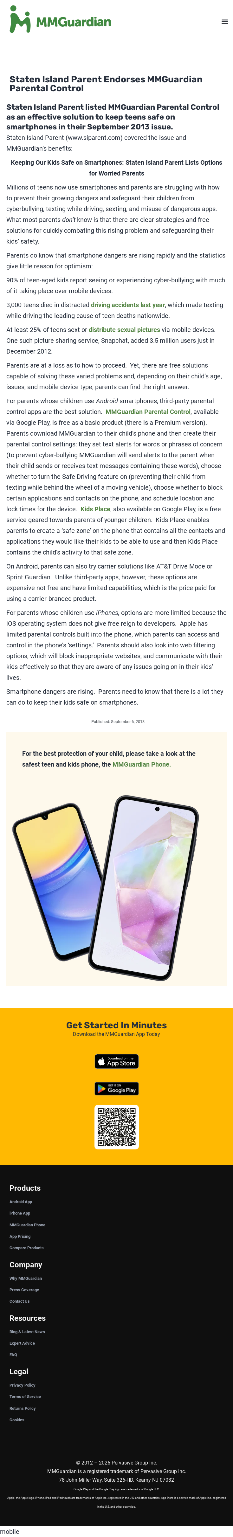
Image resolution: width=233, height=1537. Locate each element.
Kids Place (95, 509)
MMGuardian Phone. (142, 764)
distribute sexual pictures (124, 330)
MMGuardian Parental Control (148, 412)
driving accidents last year (128, 305)
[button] (224, 22)
